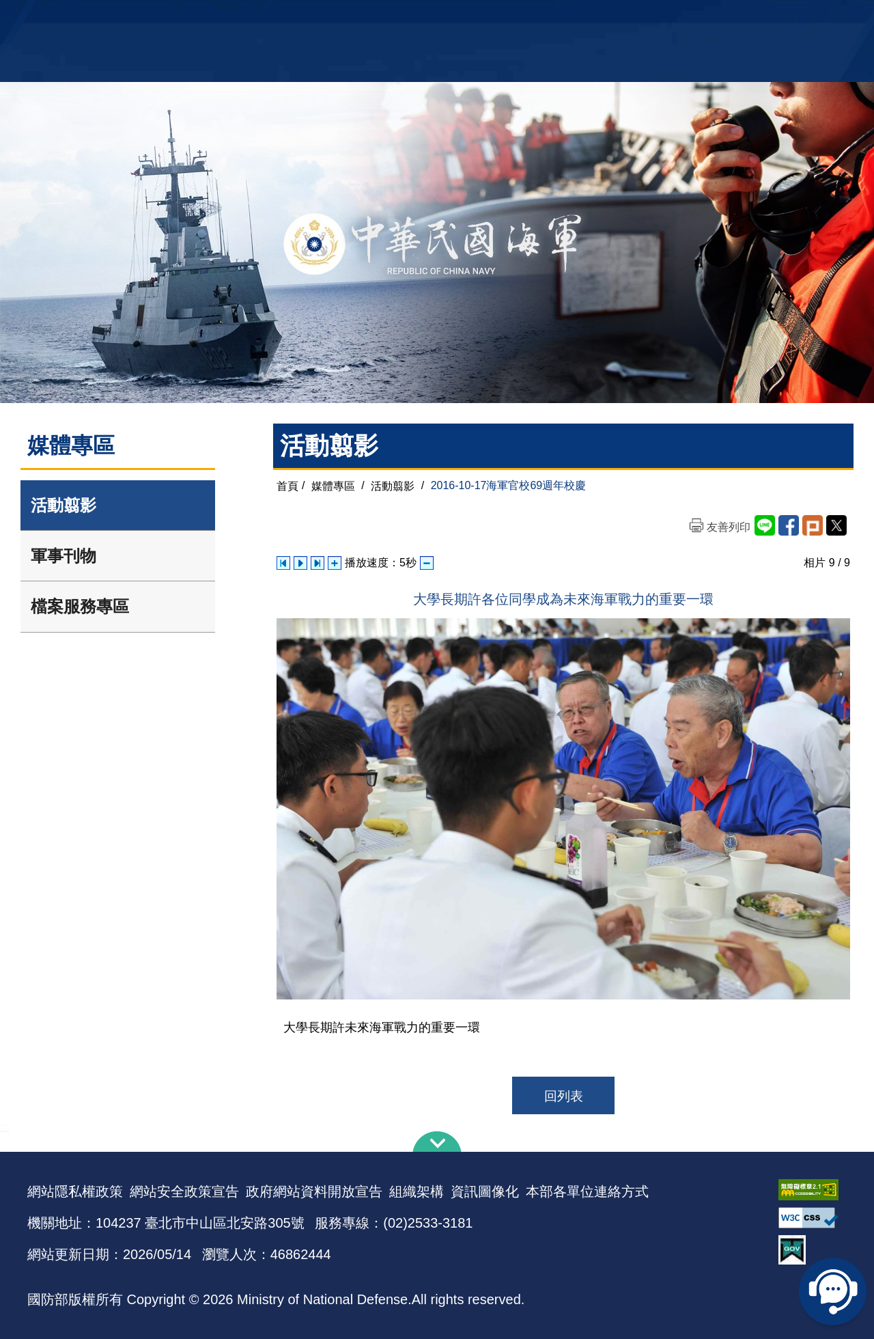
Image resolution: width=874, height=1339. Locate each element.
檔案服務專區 (80, 606)
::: (4, 1127)
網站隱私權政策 (75, 1191)
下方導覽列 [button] (437, 1141)
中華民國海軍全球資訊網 (235, 18)
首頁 (287, 485)
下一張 (317, 563)
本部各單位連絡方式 (587, 1191)
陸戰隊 (768, 17)
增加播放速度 (334, 563)
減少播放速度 (427, 563)
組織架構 (416, 1191)
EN (465, 17)
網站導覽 (432, 17)
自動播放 (300, 563)
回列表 (563, 1096)
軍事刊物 (63, 556)
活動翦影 (63, 505)
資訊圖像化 (485, 1191)
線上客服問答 (833, 1291)
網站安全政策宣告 (184, 1191)
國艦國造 (727, 17)
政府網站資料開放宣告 (314, 1191)
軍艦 (691, 17)
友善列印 (728, 527)
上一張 (283, 563)
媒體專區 (333, 485)
